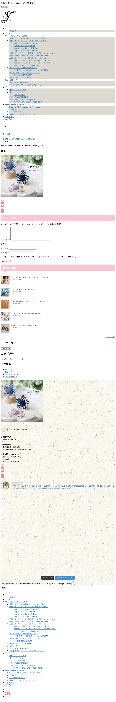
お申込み (8, 687)
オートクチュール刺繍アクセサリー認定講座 (31, 70)
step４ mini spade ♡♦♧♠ (26, 50)
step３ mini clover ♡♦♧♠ (26, 48)
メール (4, 251)
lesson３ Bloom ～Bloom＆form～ (28, 65)
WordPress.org (11, 379)
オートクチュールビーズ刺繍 (16, 604)
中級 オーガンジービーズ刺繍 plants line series (29, 55)
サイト (3, 255)
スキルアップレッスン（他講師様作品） (29, 102)
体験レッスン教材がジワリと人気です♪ (24, 328)
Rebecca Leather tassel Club (16, 673)
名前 (3, 246)
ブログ (7, 602)
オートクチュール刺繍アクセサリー (23, 67)
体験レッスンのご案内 (17, 89)
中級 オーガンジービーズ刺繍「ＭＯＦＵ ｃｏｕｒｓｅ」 (32, 53)
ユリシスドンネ (11, 648)
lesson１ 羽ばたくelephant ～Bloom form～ (32, 60)
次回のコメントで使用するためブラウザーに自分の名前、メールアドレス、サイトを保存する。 (40, 259)
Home (7, 594)
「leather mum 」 (17, 112)
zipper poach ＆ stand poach (23, 114)
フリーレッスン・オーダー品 (20, 77)
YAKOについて (11, 597)
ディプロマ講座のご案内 (23, 75)
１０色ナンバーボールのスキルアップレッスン (27, 85)
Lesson (8, 691)
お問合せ (4, 7)
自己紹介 (12, 31)
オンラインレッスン (17, 92)
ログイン (8, 372)
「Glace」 (13, 109)
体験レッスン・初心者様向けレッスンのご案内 (27, 38)
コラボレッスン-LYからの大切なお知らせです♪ (27, 316)
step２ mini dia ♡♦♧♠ (24, 45)
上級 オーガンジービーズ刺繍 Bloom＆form (27, 58)
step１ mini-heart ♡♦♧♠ (26, 43)
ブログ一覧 (110, 339)
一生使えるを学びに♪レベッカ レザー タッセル (28, 304)
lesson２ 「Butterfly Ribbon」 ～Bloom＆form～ (35, 63)
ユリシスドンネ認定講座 (18, 82)
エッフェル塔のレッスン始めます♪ (23, 292)
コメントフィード (12, 377)
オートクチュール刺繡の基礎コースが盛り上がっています (30, 280)
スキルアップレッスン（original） (22, 99)
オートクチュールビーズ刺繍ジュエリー (24, 72)
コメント (5, 242)
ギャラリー (9, 685)
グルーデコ (9, 656)
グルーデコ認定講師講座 (18, 97)
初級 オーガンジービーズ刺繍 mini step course (28, 41)
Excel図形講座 (19, 94)
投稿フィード (10, 374)
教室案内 (8, 696)
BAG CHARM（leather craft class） (25, 107)
